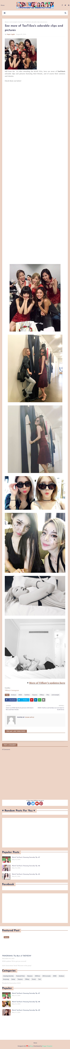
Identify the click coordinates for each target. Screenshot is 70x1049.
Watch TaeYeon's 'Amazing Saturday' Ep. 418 (26, 1001)
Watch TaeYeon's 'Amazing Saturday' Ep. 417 (26, 857)
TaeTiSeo (27, 695)
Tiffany (42, 695)
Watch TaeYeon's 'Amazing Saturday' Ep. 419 (26, 1010)
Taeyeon (34, 695)
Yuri (39, 979)
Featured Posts (20, 976)
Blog (31, 1046)
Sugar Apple (11, 34)
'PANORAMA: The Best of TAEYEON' (16, 956)
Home (6, 22)
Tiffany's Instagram (12, 690)
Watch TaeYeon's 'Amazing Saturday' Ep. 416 (26, 865)
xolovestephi (13, 22)
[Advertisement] (35, 832)
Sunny (13, 979)
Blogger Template (47, 1046)
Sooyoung (6, 979)
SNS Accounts (47, 976)
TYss (47, 695)
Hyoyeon (29, 976)
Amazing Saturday (8, 976)
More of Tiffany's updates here (47, 683)
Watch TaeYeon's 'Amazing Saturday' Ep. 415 (26, 874)
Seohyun (13, 695)
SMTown (37, 976)
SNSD (20, 695)
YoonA (34, 979)
